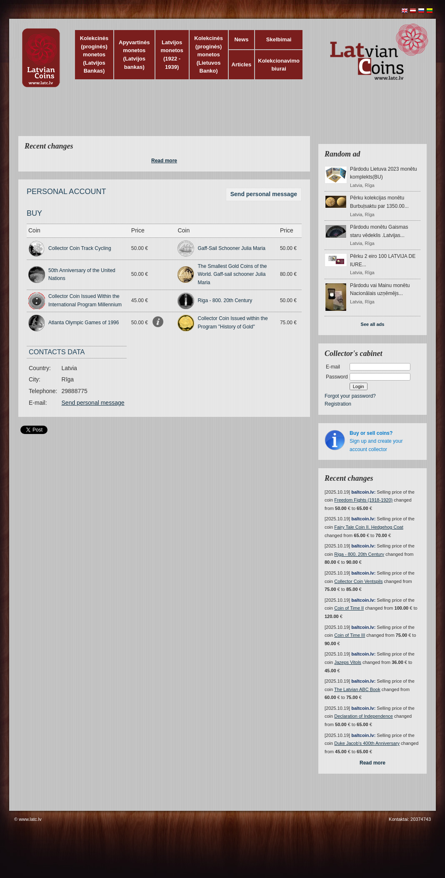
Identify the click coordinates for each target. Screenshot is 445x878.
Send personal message (263, 194)
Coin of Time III (349, 635)
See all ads (373, 324)
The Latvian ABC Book (357, 689)
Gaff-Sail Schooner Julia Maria (231, 248)
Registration (338, 404)
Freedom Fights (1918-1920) (363, 499)
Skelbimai (279, 39)
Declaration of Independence (363, 716)
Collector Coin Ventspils (358, 581)
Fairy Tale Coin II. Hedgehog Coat (368, 527)
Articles (242, 64)
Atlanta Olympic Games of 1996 (83, 322)
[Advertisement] (220, 117)
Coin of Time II (349, 608)
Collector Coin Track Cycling (79, 248)
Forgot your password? (350, 396)
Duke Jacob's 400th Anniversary (367, 743)
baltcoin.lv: (363, 492)
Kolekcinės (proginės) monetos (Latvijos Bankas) (94, 54)
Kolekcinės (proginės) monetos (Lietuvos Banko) (208, 54)
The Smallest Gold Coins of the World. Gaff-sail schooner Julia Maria (232, 274)
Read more (164, 161)
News (241, 39)
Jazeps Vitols (347, 662)
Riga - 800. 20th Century (225, 300)
